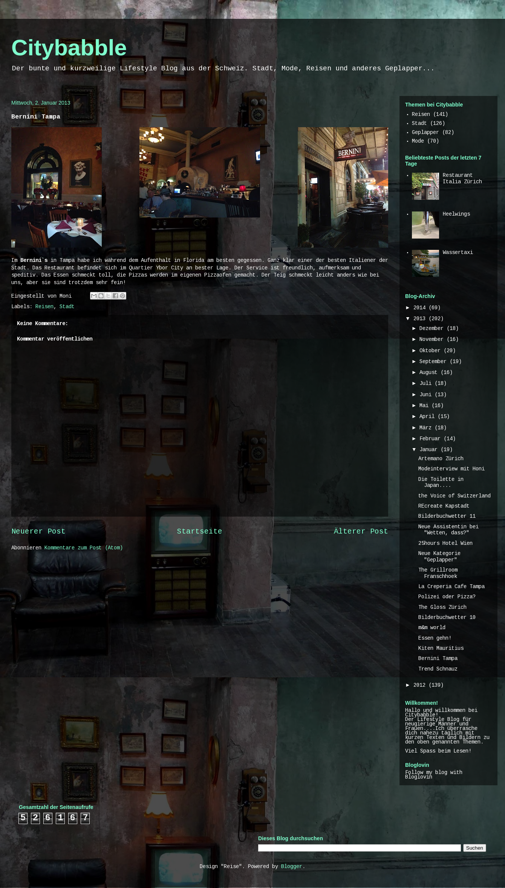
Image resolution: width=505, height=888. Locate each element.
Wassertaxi (458, 253)
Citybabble (69, 47)
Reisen (44, 307)
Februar (431, 439)
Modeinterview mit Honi (451, 469)
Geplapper (425, 133)
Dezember (433, 329)
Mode (418, 141)
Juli (427, 384)
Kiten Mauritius (441, 648)
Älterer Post (361, 532)
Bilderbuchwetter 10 (447, 618)
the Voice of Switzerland (454, 496)
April (428, 417)
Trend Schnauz (438, 669)
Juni (427, 395)
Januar (430, 450)
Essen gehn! (434, 638)
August (430, 373)
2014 (420, 308)
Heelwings (456, 214)
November (433, 340)
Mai (425, 406)
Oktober (431, 351)
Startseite (199, 532)
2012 (420, 685)
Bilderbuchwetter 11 (447, 516)
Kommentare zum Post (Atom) (83, 548)
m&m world (431, 628)
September (434, 362)
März (427, 428)
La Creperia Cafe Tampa (451, 587)
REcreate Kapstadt (444, 506)
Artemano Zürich (441, 459)
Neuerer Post (38, 532)
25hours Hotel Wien (445, 543)
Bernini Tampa (438, 659)
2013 (420, 319)
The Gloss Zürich (442, 607)
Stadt (67, 307)
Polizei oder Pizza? (447, 597)
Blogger (291, 867)
